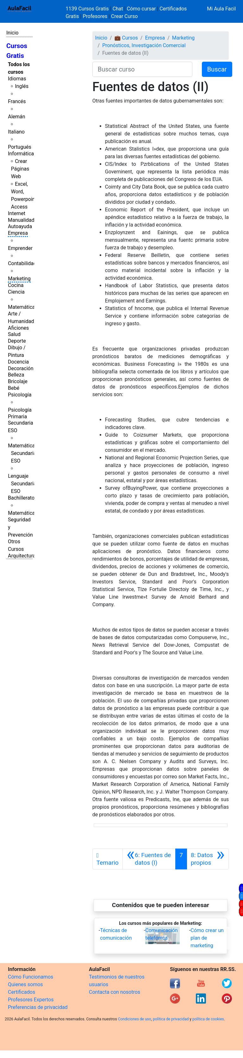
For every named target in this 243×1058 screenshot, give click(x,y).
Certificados (21, 992)
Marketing (19, 279)
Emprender (20, 248)
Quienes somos (25, 984)
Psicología (19, 395)
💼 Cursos (126, 38)
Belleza (16, 375)
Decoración (21, 368)
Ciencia (16, 292)
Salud (14, 334)
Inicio (12, 33)
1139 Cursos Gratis (88, 9)
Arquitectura (21, 556)
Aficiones (18, 328)
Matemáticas (23, 307)
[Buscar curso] (142, 69)
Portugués (19, 147)
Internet (16, 213)
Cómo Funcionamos (30, 977)
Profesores (95, 16)
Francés (17, 101)
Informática (21, 154)
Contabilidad (22, 263)
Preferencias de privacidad (38, 1007)
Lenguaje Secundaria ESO (22, 483)
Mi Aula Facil (221, 9)
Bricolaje (18, 381)
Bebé (13, 388)
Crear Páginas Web (20, 168)
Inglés (21, 86)
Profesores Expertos (30, 1000)
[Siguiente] (208, 859)
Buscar (217, 69)
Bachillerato (21, 498)
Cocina (15, 285)
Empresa (18, 233)
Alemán (16, 117)
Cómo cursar (141, 9)
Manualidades (24, 220)
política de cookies (208, 1019)
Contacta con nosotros (114, 992)
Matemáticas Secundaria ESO (23, 453)
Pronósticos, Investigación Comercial (143, 45)
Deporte (17, 341)
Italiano (16, 132)
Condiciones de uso (134, 1019)
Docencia (18, 362)
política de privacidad (171, 1019)
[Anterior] (149, 859)
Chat (118, 9)
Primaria (17, 417)
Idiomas (17, 79)
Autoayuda (20, 226)
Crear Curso (124, 16)
